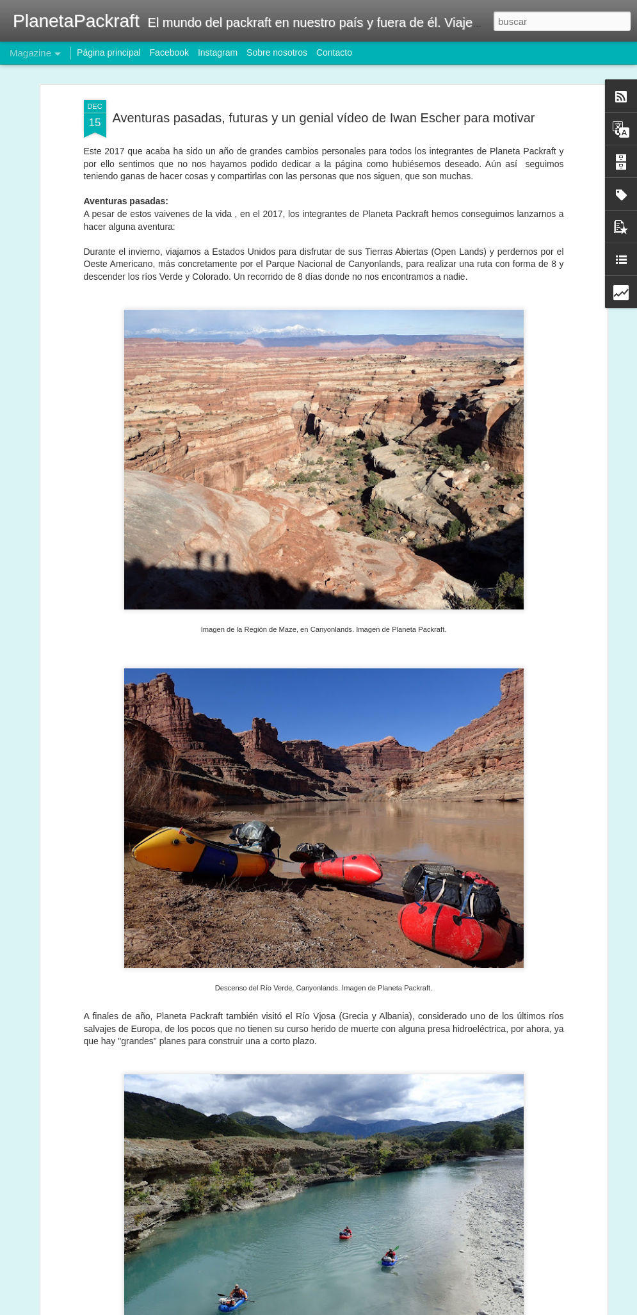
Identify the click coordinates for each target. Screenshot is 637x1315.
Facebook (169, 52)
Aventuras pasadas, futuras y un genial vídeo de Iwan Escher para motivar (323, 118)
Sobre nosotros (276, 52)
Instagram (218, 52)
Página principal (109, 52)
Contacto (334, 52)
